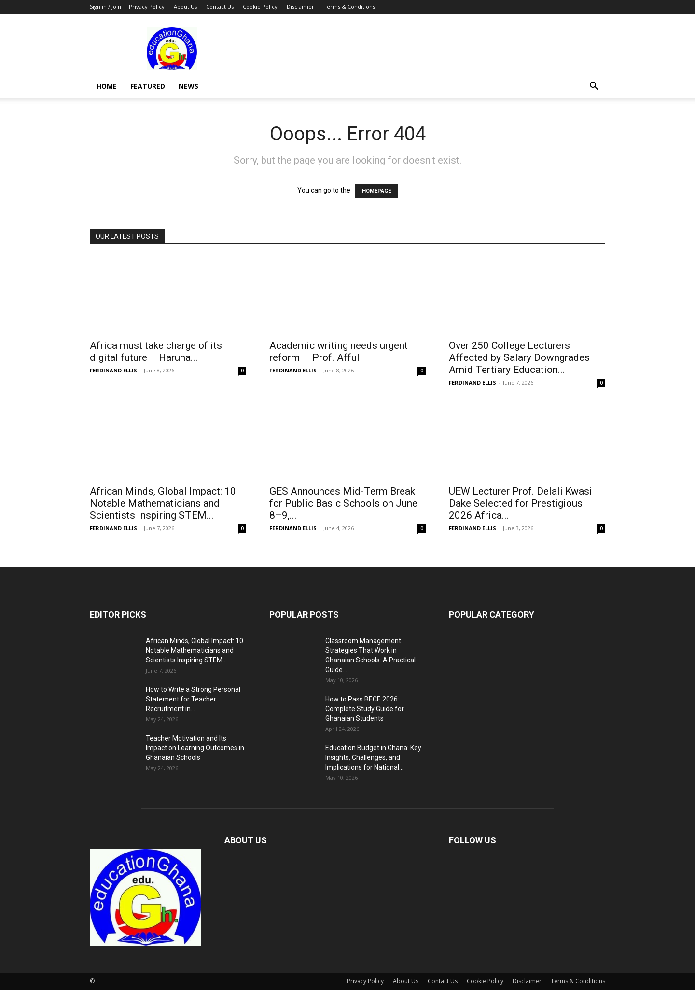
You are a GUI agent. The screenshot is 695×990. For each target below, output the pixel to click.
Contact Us (220, 6)
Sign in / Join (105, 6)
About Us (185, 6)
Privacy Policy (147, 6)
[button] (593, 87)
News (188, 86)
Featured (147, 86)
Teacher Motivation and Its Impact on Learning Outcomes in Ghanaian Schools (195, 747)
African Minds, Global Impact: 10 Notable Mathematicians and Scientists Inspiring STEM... (163, 503)
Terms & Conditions (349, 6)
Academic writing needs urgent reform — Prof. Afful (338, 351)
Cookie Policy (260, 6)
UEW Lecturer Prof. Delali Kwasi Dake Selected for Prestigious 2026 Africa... (520, 503)
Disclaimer (300, 6)
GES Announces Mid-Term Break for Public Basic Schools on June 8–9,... (343, 503)
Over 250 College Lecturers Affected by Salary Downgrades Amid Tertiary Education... (519, 357)
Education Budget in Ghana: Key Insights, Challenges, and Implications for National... (373, 757)
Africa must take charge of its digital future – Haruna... (156, 351)
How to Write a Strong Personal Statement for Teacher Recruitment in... (193, 699)
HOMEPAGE (376, 191)
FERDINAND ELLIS (113, 370)
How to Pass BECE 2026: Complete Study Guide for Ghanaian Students (364, 708)
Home (107, 86)
